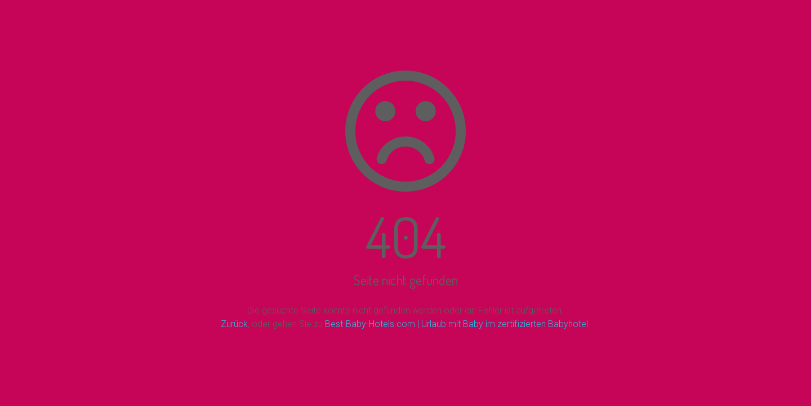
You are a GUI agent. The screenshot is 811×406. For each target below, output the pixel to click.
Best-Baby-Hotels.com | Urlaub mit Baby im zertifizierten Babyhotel (456, 324)
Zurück (234, 324)
